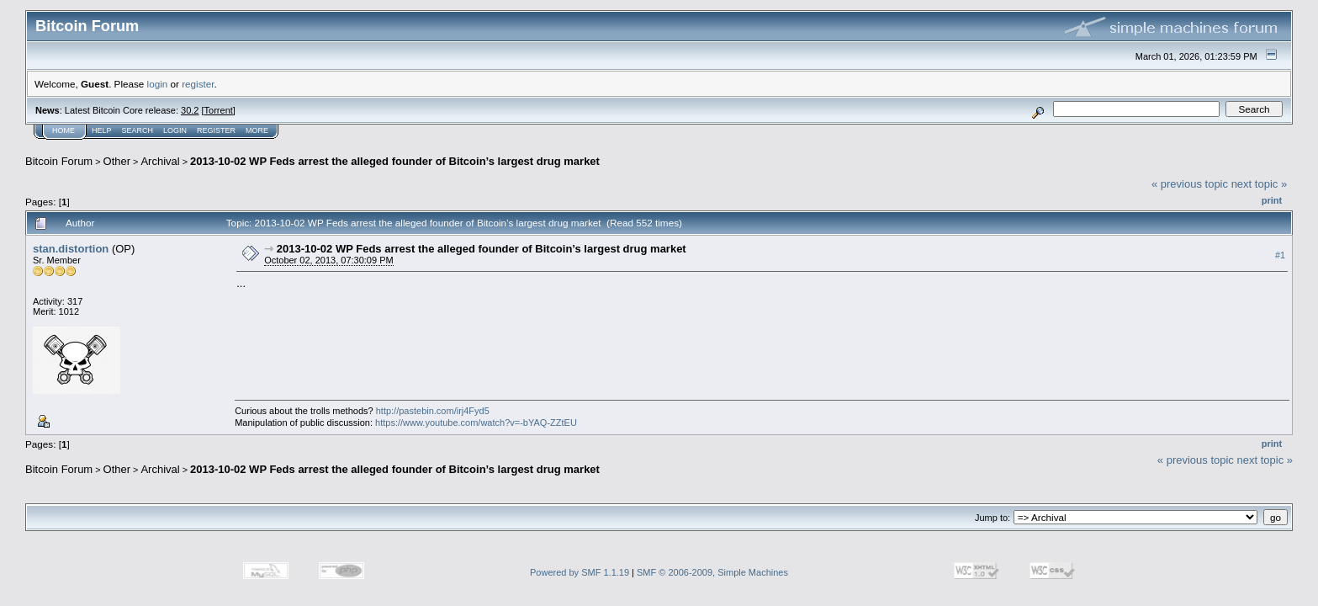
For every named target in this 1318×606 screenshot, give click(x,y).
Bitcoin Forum (59, 161)
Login (175, 130)
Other (117, 161)
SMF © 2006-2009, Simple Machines (712, 572)
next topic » (1259, 184)
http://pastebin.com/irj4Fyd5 (433, 411)
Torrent (218, 110)
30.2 (189, 110)
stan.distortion (71, 248)
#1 (1280, 255)
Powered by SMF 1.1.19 (579, 572)
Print (1272, 200)
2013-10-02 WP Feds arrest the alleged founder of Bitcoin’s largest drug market (395, 161)
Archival (159, 161)
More (257, 130)
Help (102, 130)
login (157, 83)
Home (63, 130)
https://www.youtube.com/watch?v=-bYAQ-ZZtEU (476, 422)
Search (138, 130)
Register (216, 130)
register (198, 83)
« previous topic (1189, 184)
